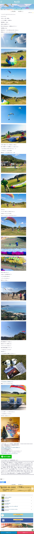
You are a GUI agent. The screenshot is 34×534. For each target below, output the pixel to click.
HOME (2, 9)
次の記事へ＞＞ (20, 11)
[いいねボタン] (1, 479)
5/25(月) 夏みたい (7, 500)
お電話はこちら (25, 532)
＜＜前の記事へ (13, 11)
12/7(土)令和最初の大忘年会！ (6, 448)
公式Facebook (18, 520)
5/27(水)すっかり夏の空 (7, 497)
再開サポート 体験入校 (17, 525)
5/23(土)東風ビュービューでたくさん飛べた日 (11, 506)
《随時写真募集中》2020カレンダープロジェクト (9, 453)
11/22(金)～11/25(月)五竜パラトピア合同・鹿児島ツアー (10, 447)
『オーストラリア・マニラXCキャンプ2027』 (11, 509)
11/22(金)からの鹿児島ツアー (7, 381)
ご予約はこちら (8, 532)
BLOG (4, 9)
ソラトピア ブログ (18, 515)
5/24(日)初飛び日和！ (7, 503)
